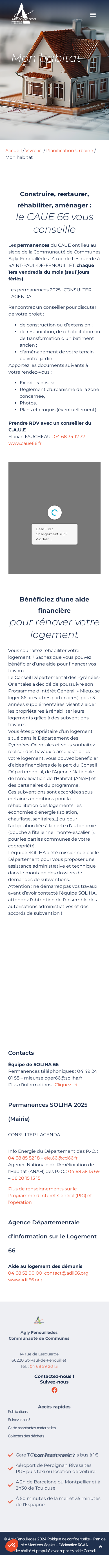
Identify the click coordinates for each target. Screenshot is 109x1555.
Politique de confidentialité (68, 1538)
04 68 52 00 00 (24, 1273)
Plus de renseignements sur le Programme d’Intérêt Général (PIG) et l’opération (49, 1195)
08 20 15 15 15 (24, 1178)
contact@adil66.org (65, 1273)
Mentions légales (41, 1544)
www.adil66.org (24, 1279)
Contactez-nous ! (54, 1376)
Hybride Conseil (82, 1550)
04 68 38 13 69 (83, 1171)
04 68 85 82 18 (23, 1158)
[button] (92, 14)
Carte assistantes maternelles (31, 1412)
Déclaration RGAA (73, 1544)
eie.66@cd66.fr (59, 1158)
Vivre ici (34, 150)
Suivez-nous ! (19, 1403)
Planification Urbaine (69, 150)
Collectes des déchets (26, 1420)
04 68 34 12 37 (68, 436)
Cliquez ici (65, 1084)
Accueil (13, 150)
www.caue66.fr (23, 443)
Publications (17, 1395)
